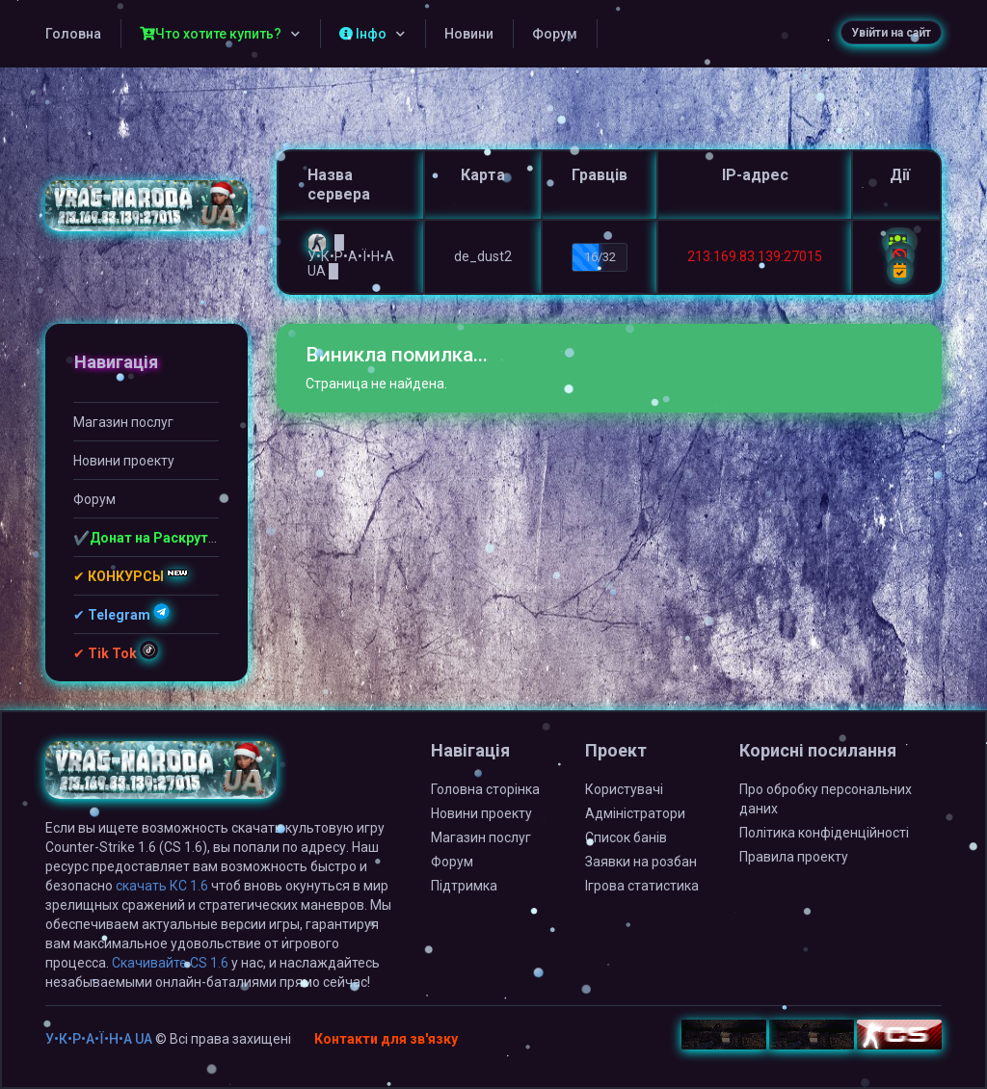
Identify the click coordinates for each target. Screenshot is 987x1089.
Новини (469, 33)
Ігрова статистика (642, 885)
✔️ (146, 537)
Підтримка (464, 885)
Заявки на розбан (641, 861)
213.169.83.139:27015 (754, 256)
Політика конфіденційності (824, 832)
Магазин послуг (123, 422)
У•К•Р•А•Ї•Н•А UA (98, 1039)
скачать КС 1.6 (162, 885)
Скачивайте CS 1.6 (170, 962)
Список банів (626, 837)
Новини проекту (123, 460)
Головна (73, 33)
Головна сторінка (485, 789)
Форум (554, 33)
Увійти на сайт (891, 33)
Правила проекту (793, 856)
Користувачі (624, 789)
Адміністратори (635, 813)
